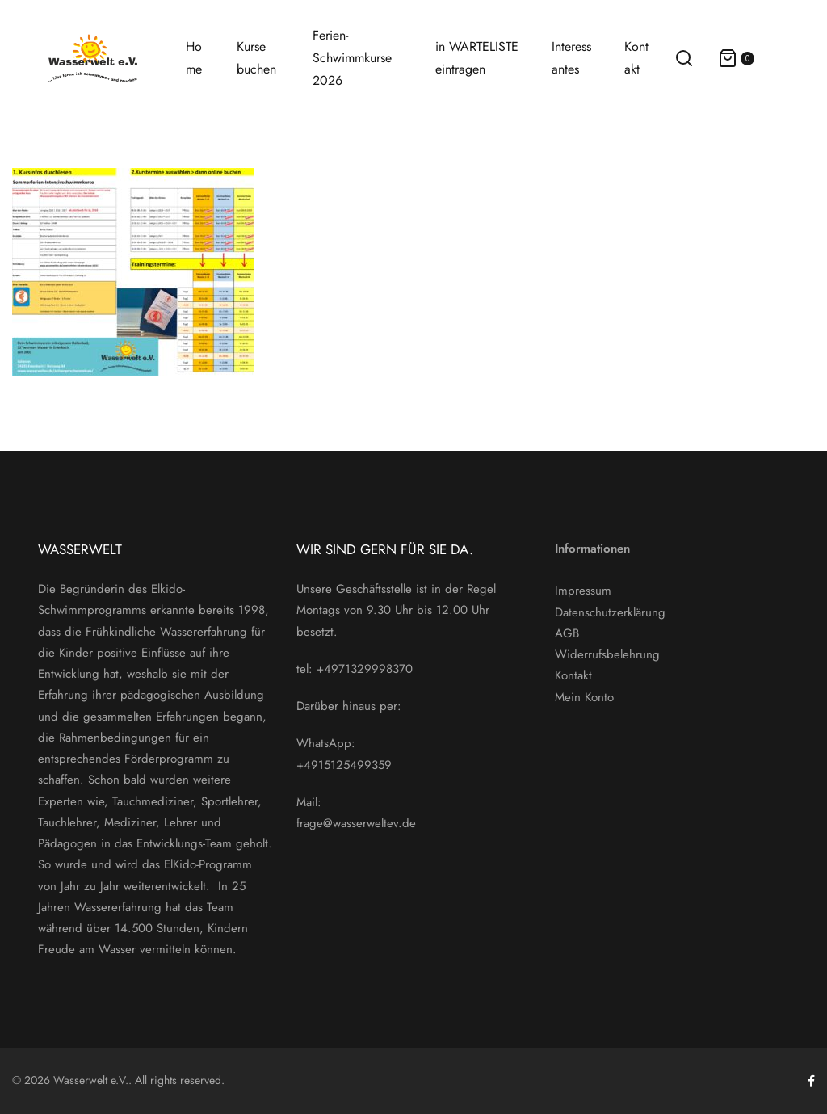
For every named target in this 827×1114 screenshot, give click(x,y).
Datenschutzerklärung (610, 612)
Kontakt (573, 675)
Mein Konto (584, 697)
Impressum (583, 590)
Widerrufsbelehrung (607, 654)
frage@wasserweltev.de (356, 823)
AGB (567, 633)
